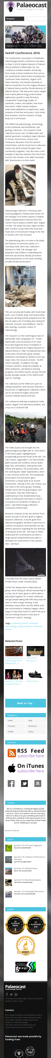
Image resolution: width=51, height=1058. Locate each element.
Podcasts (11, 726)
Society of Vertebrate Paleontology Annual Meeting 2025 (13, 660)
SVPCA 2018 (31, 681)
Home (10, 720)
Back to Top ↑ (25, 703)
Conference (16, 623)
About (31, 732)
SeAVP (25, 623)
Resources (33, 726)
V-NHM (10, 732)
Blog (30, 720)
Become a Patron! (12, 830)
